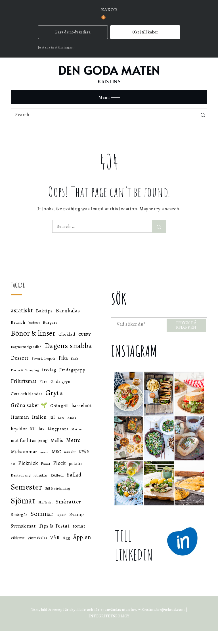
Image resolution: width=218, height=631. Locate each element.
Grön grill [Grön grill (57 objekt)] (59, 405)
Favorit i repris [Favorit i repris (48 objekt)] (43, 358)
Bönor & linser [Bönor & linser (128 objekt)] (33, 333)
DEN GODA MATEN (109, 70)
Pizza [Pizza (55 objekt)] (45, 463)
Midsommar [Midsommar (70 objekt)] (24, 451)
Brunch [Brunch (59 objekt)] (18, 322)
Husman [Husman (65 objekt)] (20, 417)
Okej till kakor (145, 32)
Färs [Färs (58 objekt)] (43, 381)
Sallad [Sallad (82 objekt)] (74, 474)
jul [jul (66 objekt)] (52, 417)
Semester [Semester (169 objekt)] (26, 486)
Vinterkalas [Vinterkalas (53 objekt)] (37, 538)
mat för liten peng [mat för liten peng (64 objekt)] (29, 440)
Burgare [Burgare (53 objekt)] (50, 322)
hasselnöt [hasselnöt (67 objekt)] (82, 405)
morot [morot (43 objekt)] (44, 452)
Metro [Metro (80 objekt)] (73, 440)
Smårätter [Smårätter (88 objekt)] (68, 501)
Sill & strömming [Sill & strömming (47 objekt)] (57, 488)
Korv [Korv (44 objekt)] (61, 418)
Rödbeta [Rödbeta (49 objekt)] (57, 475)
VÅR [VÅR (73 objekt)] (55, 537)
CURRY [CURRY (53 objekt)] (84, 334)
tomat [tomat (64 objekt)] (79, 526)
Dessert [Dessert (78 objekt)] (20, 357)
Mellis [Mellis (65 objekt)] (57, 440)
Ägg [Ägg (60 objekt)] (66, 538)
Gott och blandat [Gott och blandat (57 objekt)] (26, 394)
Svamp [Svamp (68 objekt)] (77, 514)
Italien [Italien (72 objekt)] (39, 417)
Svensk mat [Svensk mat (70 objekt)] (23, 526)
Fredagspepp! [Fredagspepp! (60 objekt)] (73, 370)
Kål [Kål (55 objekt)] (33, 429)
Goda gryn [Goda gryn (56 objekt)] (60, 381)
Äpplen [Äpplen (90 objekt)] (82, 537)
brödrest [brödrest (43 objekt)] (34, 323)
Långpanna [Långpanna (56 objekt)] (58, 429)
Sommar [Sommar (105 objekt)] (42, 513)
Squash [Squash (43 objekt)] (61, 515)
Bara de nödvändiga (73, 32)
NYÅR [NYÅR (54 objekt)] (84, 452)
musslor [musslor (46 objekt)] (70, 452)
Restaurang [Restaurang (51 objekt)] (20, 475)
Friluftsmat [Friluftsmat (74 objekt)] (24, 381)
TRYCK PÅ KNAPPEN (186, 325)
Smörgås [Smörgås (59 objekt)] (19, 514)
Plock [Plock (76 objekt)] (59, 463)
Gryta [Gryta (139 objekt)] (54, 393)
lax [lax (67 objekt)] (42, 428)
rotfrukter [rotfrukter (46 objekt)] (40, 475)
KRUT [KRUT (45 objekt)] (71, 417)
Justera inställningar (55, 47)
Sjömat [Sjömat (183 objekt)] (23, 500)
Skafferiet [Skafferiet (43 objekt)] (45, 502)
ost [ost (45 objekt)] (13, 463)
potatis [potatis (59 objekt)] (76, 463)
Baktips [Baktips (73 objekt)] (44, 310)
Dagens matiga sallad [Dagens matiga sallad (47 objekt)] (26, 347)
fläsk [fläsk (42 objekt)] (74, 359)
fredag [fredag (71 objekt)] (49, 369)
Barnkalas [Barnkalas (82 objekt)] (68, 310)
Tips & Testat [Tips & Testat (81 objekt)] (54, 526)
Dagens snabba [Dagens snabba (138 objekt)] (68, 346)
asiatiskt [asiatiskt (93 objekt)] (22, 310)
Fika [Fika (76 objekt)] (63, 357)
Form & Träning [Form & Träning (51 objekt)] (25, 370)
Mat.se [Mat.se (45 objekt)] (77, 429)
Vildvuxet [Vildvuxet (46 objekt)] (18, 538)
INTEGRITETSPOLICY (109, 616)
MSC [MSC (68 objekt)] (56, 451)
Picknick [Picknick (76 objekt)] (28, 463)
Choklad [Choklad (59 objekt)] (67, 334)
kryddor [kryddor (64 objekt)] (19, 429)
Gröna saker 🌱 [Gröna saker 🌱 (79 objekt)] (29, 405)
